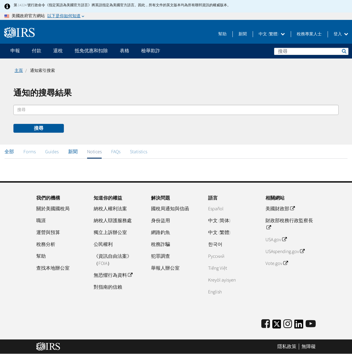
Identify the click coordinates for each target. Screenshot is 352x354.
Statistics (138, 151)
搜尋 (343, 51)
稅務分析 (45, 244)
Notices (94, 151)
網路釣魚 (160, 232)
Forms (29, 151)
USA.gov (276, 239)
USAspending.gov (284, 251)
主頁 (19, 71)
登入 (341, 34)
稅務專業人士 (309, 34)
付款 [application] (36, 51)
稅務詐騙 (160, 244)
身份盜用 (160, 220)
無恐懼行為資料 (113, 275)
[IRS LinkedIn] (298, 326)
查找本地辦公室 (53, 268)
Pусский (216, 256)
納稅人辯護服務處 (113, 220)
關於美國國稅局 (53, 209)
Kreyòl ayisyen (222, 280)
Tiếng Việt (217, 268)
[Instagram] (287, 324)
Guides (52, 151)
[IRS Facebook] (265, 324)
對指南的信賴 (108, 287)
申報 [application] (15, 51)
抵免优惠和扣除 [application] (91, 51)
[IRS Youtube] (311, 324)
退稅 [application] (58, 51)
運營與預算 (48, 232)
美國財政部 (280, 209)
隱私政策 (286, 347)
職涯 (41, 220)
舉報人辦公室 (165, 268)
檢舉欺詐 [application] (150, 51)
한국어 (215, 244)
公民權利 (103, 244)
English (215, 292)
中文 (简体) (219, 220)
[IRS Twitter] (276, 326)
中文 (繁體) (272, 34)
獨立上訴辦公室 (110, 232)
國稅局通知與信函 (170, 209)
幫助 (222, 34)
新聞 (242, 34)
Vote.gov (276, 263)
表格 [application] (124, 51)
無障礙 (308, 347)
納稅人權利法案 (110, 209)
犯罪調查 (160, 256)
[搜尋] (311, 51)
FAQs (115, 151)
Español (216, 209)
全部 (9, 151)
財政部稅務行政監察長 (289, 224)
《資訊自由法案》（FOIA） (113, 260)
